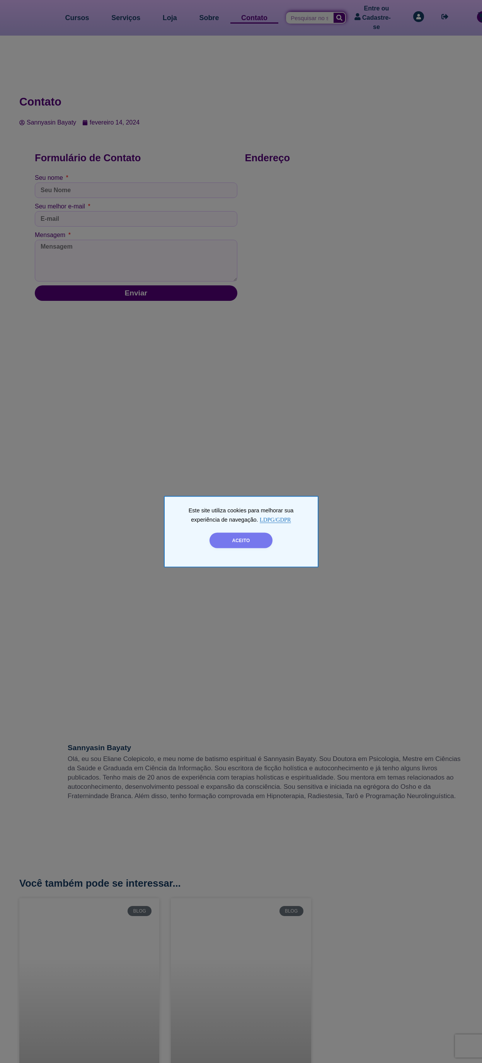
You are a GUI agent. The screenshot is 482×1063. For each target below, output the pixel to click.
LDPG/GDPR (275, 519)
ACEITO (241, 540)
